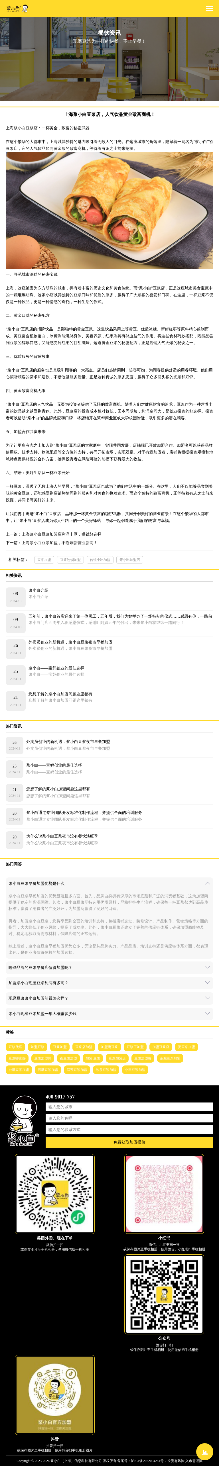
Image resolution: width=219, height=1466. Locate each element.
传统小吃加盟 (100, 560)
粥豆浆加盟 (186, 1047)
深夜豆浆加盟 (77, 1070)
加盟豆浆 (37, 1047)
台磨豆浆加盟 (19, 1070)
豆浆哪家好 (17, 1058)
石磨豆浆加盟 (48, 1070)
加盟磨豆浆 (109, 1047)
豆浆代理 (15, 1047)
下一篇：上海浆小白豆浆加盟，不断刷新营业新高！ (52, 543)
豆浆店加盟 (83, 1047)
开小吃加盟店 (129, 560)
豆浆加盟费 (142, 1058)
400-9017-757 (60, 1097)
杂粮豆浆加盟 (170, 1058)
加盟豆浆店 (160, 1047)
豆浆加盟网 (42, 1058)
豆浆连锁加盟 (70, 560)
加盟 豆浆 (93, 1058)
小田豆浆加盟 (135, 1070)
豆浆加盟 (44, 560)
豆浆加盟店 (117, 1058)
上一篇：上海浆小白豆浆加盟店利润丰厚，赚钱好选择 (54, 534)
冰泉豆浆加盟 (106, 1070)
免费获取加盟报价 (129, 1142)
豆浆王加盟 (135, 1047)
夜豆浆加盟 (68, 1058)
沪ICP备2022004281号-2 (149, 1461)
